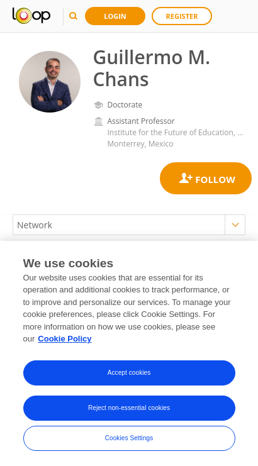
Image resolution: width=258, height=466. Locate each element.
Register (182, 16)
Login (115, 16)
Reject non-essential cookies (129, 407)
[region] (129, 353)
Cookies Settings (129, 438)
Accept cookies (129, 372)
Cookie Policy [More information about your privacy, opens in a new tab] (64, 338)
